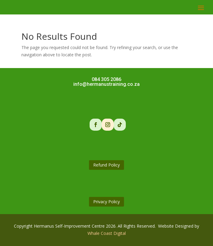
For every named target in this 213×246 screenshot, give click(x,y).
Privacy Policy (106, 201)
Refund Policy (106, 165)
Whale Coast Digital (106, 233)
